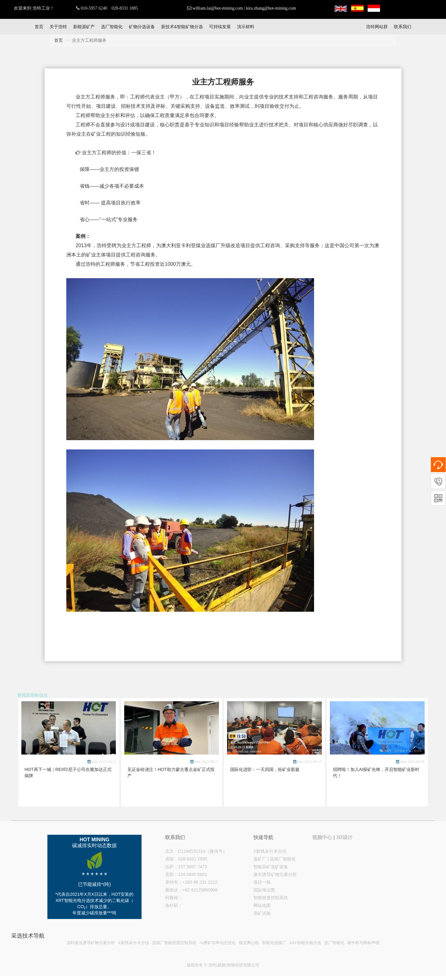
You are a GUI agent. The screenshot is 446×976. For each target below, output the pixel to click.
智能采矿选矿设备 (270, 866)
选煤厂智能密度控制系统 (174, 942)
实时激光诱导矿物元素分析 (91, 942)
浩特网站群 (377, 26)
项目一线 (262, 882)
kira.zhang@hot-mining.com (271, 8)
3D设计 (344, 837)
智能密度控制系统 (270, 897)
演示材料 (245, 26)
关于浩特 (58, 26)
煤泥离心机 (249, 942)
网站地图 (262, 905)
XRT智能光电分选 (305, 942)
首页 (39, 26)
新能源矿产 (84, 26)
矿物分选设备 (142, 26)
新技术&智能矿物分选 (182, 26)
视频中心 (322, 837)
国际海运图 (264, 889)
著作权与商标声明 (363, 942)
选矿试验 (262, 913)
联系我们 (402, 26)
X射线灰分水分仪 (269, 851)
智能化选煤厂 (274, 942)
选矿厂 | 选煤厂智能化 (274, 858)
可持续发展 (220, 26)
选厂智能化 (112, 26)
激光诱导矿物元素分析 (275, 874)
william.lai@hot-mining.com (217, 8)
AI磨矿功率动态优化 (217, 942)
